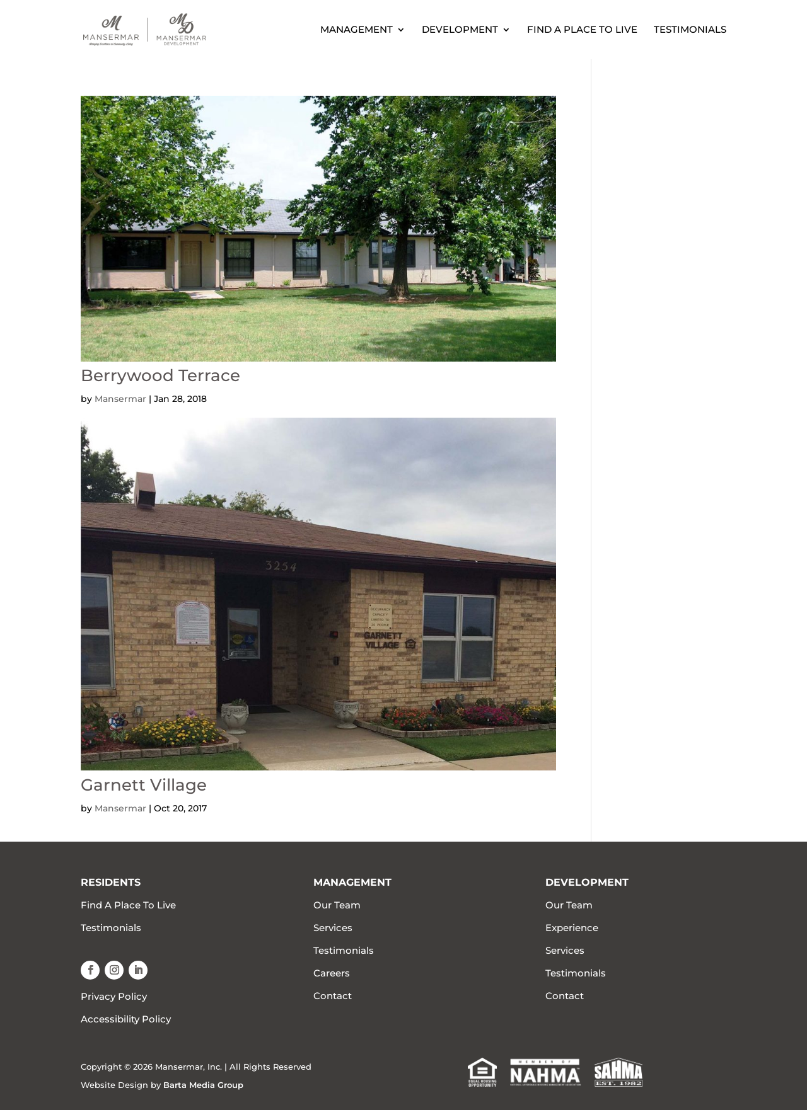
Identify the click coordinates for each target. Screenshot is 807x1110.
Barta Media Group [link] (203, 1085)
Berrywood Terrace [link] (160, 375)
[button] (90, 970)
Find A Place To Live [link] (582, 30)
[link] (172, 29)
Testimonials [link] (690, 30)
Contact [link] (332, 996)
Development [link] (460, 30)
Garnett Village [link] (144, 785)
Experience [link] (571, 928)
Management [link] (356, 30)
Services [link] (332, 928)
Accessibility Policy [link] (126, 1019)
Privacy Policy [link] (114, 996)
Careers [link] (331, 973)
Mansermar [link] (120, 398)
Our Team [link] (337, 905)
